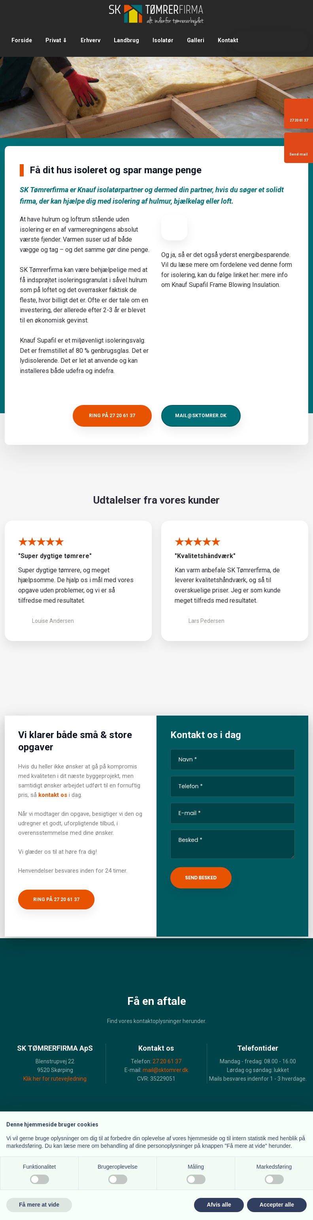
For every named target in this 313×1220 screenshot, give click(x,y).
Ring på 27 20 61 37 (56, 899)
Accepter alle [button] (277, 1204)
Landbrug (126, 40)
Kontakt (228, 40)
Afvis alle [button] (219, 1204)
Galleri (195, 40)
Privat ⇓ (56, 40)
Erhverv (90, 40)
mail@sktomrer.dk (165, 1070)
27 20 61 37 (167, 1061)
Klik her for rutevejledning (55, 1079)
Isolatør (163, 40)
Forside (21, 40)
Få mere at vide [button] (39, 1204)
